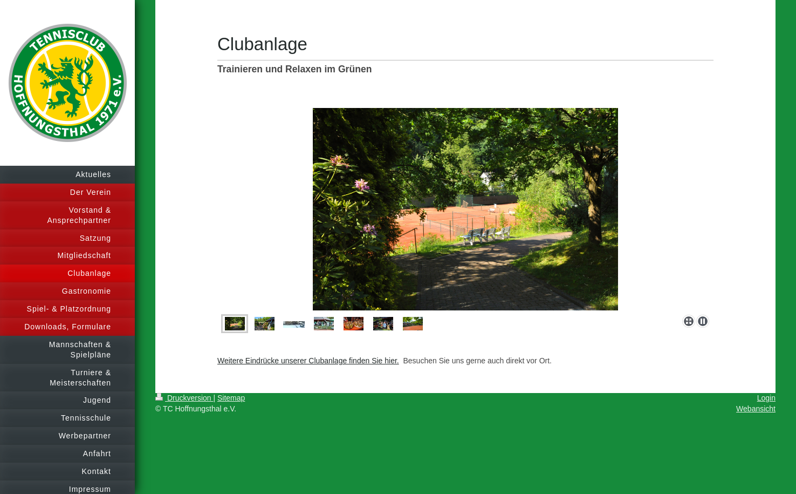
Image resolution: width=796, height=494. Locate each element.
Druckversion (184, 398)
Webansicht (756, 408)
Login (766, 398)
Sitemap (231, 398)
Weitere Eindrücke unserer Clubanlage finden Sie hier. (308, 360)
